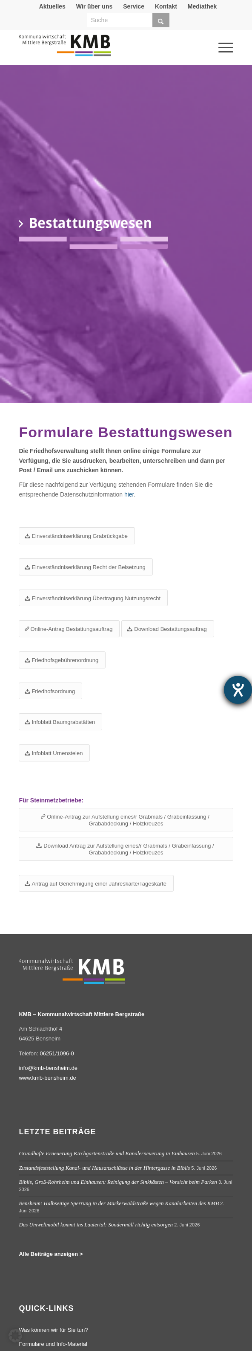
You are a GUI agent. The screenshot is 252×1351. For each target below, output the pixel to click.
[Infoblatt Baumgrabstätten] (60, 721)
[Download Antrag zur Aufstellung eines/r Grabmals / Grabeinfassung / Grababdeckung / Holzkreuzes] (126, 848)
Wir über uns (94, 6)
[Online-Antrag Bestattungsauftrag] (69, 628)
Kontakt (166, 6)
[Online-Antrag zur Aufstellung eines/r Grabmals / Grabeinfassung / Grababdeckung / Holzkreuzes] (126, 819)
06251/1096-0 (57, 1053)
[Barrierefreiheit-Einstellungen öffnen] (238, 690)
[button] (15, 1335)
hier (129, 494)
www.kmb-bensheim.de (47, 1078)
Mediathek (202, 6)
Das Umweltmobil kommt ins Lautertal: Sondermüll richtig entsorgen (96, 1224)
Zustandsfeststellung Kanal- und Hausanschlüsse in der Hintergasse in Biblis (104, 1168)
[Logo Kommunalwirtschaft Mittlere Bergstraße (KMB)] (104, 49)
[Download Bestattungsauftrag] (167, 628)
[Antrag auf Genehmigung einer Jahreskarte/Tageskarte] (96, 883)
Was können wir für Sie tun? (53, 1330)
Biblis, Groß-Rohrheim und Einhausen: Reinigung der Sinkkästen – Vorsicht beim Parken (118, 1182)
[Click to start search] (160, 20)
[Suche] (128, 20)
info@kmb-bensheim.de (48, 1068)
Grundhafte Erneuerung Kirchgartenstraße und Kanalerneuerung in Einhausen (107, 1153)
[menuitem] (52, 6)
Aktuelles (52, 6)
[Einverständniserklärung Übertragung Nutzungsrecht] (93, 598)
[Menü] (214, 35)
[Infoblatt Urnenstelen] (54, 752)
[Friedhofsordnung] (50, 691)
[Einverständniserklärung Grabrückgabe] (77, 535)
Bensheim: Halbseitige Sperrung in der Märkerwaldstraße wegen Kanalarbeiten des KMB (119, 1203)
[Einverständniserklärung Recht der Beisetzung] (85, 566)
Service (133, 6)
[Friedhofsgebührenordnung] (62, 659)
